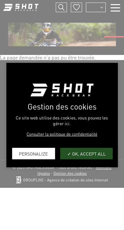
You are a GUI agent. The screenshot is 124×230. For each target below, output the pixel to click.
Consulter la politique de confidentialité (62, 134)
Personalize (33, 153)
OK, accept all (86, 153)
